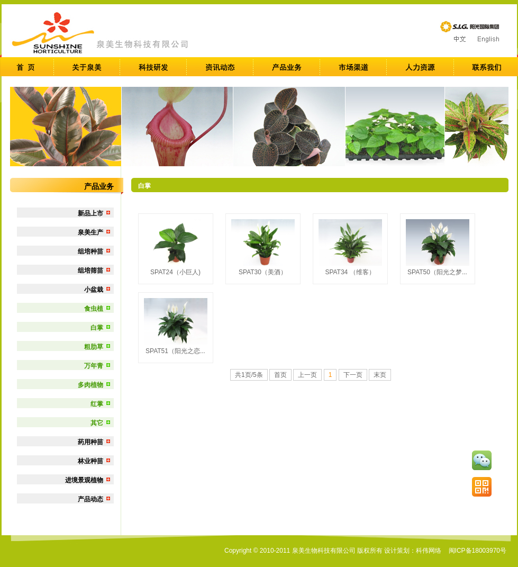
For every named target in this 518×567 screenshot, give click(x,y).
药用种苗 (90, 442)
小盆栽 (93, 289)
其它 (96, 423)
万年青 (93, 366)
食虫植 (93, 308)
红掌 (96, 404)
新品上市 (90, 213)
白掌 (96, 327)
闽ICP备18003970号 (477, 550)
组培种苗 (90, 251)
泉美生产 (90, 232)
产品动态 (90, 499)
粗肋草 (93, 346)
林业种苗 (90, 461)
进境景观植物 (84, 480)
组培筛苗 (90, 270)
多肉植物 (90, 385)
